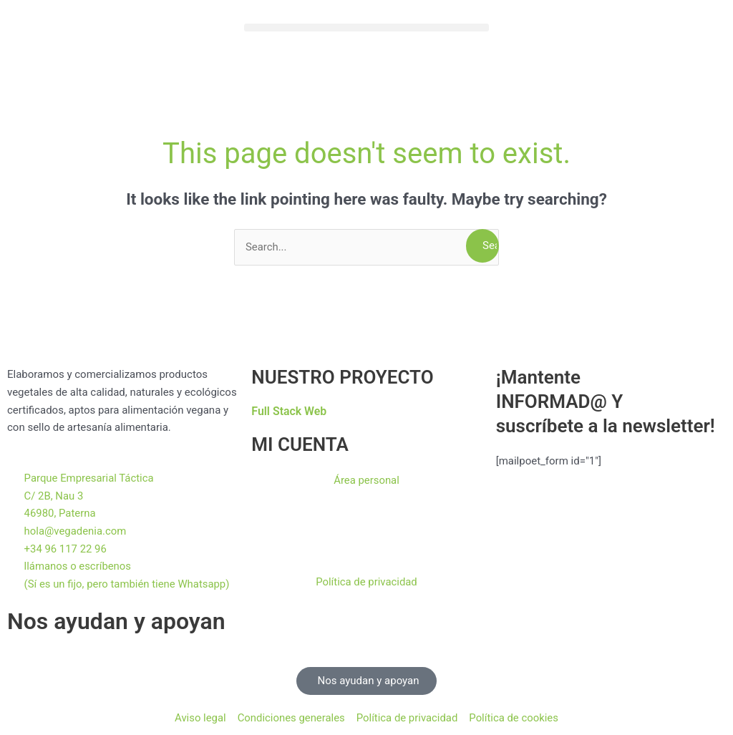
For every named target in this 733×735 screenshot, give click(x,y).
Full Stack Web (289, 411)
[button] (366, 27)
